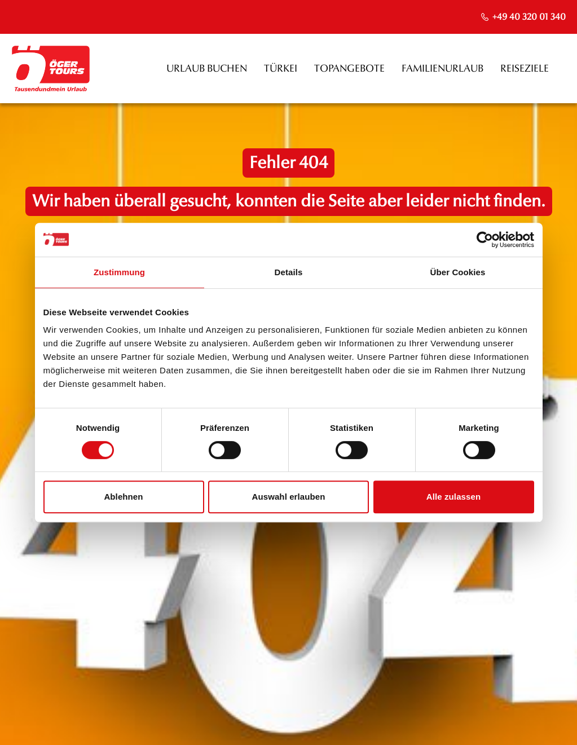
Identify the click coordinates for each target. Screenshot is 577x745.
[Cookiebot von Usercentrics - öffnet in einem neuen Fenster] (484, 239)
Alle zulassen (453, 496)
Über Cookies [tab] (458, 272)
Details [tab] (289, 272)
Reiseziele (524, 68)
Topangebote (349, 68)
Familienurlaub (442, 68)
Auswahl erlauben (288, 496)
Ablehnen (123, 496)
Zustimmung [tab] (119, 272)
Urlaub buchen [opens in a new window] (206, 68)
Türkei (280, 68)
